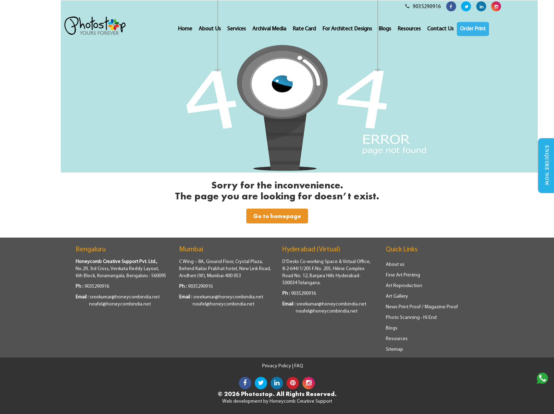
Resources (409, 29)
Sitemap (394, 349)
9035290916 (423, 7)
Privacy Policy (277, 366)
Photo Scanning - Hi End (411, 317)
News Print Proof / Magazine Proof (422, 307)
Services (236, 29)
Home (185, 29)
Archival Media (269, 29)
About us (395, 264)
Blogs (384, 29)
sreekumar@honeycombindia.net (125, 297)
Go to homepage (277, 216)
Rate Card (304, 29)
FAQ (298, 366)
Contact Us (440, 29)
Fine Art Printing (403, 275)
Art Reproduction (404, 285)
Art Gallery (397, 296)
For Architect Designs (347, 29)
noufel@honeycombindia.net (120, 304)
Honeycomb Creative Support (301, 401)
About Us (210, 29)
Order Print (473, 29)
